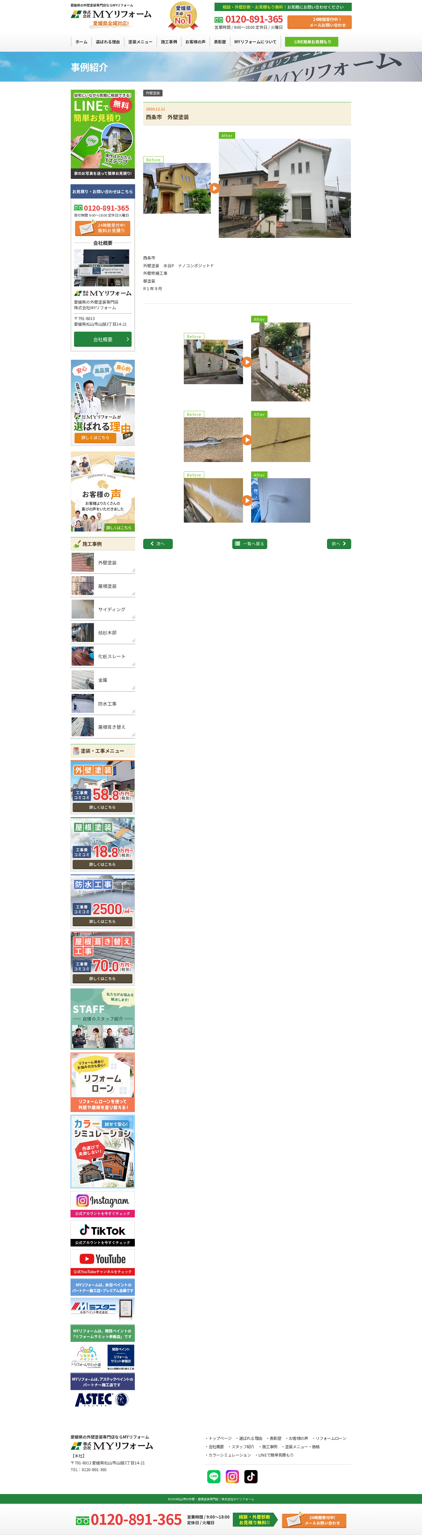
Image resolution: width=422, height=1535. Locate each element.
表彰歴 (275, 1438)
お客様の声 (298, 1438)
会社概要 (102, 339)
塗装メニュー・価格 (302, 1446)
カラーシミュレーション (230, 1455)
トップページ (220, 1438)
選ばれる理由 (250, 1438)
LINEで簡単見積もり (276, 1455)
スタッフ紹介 (243, 1446)
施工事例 (269, 1446)
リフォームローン (331, 1438)
